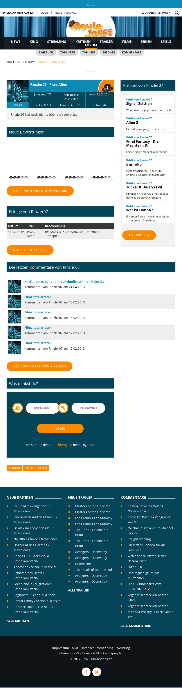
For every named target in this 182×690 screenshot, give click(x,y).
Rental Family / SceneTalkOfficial (37, 601)
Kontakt (17, 105)
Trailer (106, 41)
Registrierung (65, 13)
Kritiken (83, 41)
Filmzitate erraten (38, 297)
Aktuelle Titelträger (30, 250)
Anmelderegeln (61, 445)
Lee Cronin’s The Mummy (93, 518)
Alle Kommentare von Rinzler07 (39, 366)
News (15, 41)
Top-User (89, 52)
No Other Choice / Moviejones (36, 539)
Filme (127, 41)
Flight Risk (135, 567)
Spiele (166, 41)
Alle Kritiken (139, 235)
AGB (75, 648)
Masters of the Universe (92, 506)
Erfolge (109, 52)
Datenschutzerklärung (97, 648)
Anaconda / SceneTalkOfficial (35, 567)
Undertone (83, 564)
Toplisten (67, 52)
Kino (34, 41)
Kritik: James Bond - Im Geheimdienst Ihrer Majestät (64, 281)
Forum (91, 45)
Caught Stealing (139, 539)
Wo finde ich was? (156, 13)
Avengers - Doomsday (91, 552)
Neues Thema (36, 468)
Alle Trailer (78, 590)
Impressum (60, 648)
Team (86, 653)
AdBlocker (100, 653)
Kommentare (131, 52)
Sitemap (65, 653)
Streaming (56, 41)
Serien (146, 41)
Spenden (117, 653)
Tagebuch (46, 52)
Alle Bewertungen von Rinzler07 (40, 191)
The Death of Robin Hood (93, 570)
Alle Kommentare (136, 626)
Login (45, 13)
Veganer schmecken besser (148, 606)
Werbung (123, 648)
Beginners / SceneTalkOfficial (35, 595)
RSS (76, 653)
